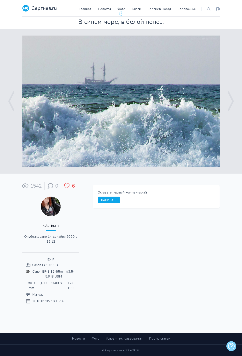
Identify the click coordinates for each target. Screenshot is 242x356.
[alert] (231, 346)
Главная (85, 9)
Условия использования (124, 338)
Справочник (187, 9)
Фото (121, 9)
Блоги (136, 9)
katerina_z (51, 225)
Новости (104, 9)
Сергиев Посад (159, 9)
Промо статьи (159, 338)
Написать (109, 200)
